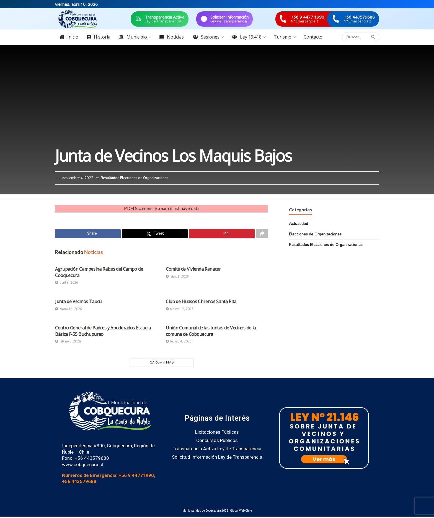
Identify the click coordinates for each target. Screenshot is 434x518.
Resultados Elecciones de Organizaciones (134, 178)
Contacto (313, 37)
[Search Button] (373, 37)
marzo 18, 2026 (68, 310)
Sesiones (206, 37)
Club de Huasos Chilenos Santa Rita (201, 303)
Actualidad (298, 223)
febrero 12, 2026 (179, 310)
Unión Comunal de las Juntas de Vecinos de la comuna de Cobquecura (211, 332)
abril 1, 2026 (177, 278)
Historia (98, 37)
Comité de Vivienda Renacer (193, 270)
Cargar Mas (162, 364)
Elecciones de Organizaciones (315, 234)
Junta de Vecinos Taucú (78, 303)
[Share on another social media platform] (262, 234)
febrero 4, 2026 (179, 343)
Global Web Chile (241, 512)
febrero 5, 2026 (68, 343)
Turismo (282, 37)
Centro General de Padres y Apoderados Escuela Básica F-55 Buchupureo (103, 332)
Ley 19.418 (247, 37)
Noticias (171, 37)
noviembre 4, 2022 (77, 178)
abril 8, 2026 (66, 284)
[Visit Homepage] (77, 18)
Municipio (133, 37)
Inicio (69, 37)
